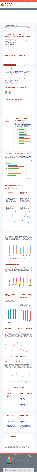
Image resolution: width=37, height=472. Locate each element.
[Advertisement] (18, 16)
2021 (8, 188)
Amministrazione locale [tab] (20, 65)
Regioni (13, 455)
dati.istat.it (28, 455)
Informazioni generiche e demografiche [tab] (9, 65)
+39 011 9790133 (10, 81)
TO (11, 92)
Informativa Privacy (5, 469)
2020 (6, 188)
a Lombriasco (25, 398)
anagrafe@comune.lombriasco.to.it (12, 83)
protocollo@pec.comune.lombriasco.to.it (12, 84)
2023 (14, 188)
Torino (21, 40)
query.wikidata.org (29, 456)
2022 (11, 188)
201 (11, 91)
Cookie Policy (28, 460)
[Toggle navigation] (1, 8)
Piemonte (6, 41)
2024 (17, 188)
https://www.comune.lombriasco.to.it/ (14, 80)
